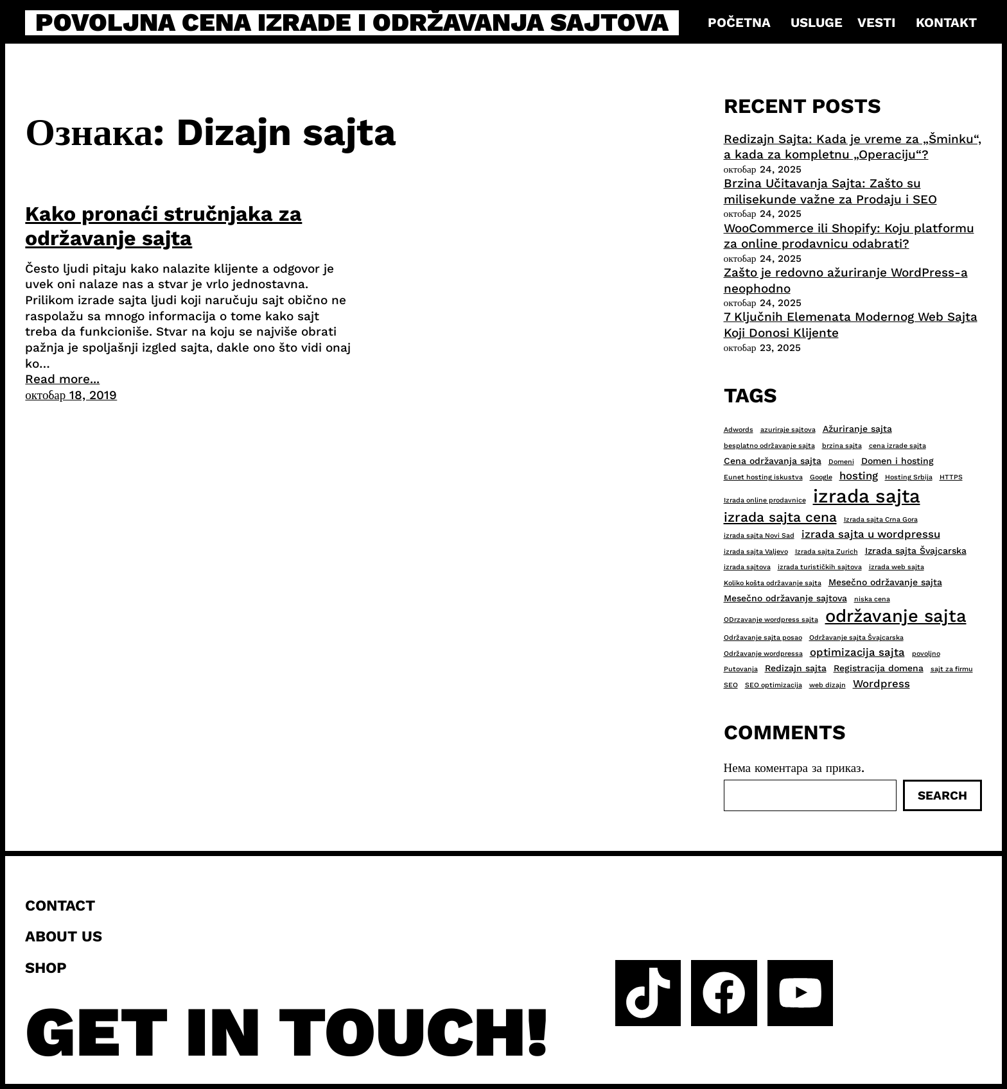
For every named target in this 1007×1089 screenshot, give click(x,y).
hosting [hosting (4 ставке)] (858, 475)
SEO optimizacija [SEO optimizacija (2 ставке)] (773, 685)
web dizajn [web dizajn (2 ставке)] (827, 685)
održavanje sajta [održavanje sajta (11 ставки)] (896, 616)
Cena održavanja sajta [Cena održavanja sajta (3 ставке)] (772, 461)
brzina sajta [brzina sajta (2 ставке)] (842, 446)
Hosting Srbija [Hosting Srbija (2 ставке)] (909, 477)
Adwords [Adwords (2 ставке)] (738, 429)
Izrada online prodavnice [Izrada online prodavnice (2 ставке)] (765, 500)
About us (63, 936)
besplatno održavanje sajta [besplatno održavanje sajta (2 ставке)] (769, 446)
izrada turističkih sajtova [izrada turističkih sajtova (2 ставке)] (820, 567)
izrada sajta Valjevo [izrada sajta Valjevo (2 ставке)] (756, 551)
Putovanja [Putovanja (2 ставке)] (741, 669)
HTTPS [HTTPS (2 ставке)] (951, 477)
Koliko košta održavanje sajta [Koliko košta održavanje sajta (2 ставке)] (772, 583)
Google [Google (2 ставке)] (821, 477)
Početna (739, 22)
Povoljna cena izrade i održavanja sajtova (352, 22)
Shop (46, 968)
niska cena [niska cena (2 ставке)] (872, 599)
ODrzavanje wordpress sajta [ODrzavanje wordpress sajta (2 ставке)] (771, 619)
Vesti (876, 22)
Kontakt (946, 22)
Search (942, 795)
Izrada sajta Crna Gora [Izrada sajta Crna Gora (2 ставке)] (881, 519)
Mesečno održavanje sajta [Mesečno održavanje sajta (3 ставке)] (885, 582)
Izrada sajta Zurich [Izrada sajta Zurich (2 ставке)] (826, 551)
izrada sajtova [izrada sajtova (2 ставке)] (747, 567)
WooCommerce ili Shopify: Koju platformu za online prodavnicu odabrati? (849, 236)
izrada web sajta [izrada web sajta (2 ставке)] (896, 567)
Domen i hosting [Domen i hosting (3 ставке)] (897, 461)
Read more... (62, 379)
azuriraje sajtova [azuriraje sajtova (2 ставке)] (788, 429)
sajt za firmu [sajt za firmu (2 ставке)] (952, 669)
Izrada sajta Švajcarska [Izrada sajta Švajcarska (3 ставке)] (916, 550)
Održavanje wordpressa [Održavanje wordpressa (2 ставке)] (763, 653)
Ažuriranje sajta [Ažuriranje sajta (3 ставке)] (857, 429)
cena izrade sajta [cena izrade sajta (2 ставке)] (897, 446)
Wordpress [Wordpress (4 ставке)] (881, 683)
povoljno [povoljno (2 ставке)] (926, 653)
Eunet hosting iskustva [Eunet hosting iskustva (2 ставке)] (763, 477)
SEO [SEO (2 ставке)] (731, 685)
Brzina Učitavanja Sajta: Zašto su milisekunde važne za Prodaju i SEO (830, 191)
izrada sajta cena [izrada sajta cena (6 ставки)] (780, 517)
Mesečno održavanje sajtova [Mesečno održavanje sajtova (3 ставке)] (785, 598)
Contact (60, 905)
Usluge (817, 22)
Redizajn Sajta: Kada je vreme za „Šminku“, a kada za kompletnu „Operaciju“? (852, 147)
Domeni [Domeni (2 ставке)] (841, 462)
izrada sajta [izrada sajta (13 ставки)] (866, 496)
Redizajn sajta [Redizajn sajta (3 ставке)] (796, 668)
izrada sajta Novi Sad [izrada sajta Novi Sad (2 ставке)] (759, 535)
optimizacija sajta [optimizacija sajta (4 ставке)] (857, 652)
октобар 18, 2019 (71, 395)
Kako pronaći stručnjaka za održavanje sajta (163, 226)
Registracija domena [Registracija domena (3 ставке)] (879, 668)
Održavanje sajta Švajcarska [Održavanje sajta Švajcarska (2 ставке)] (856, 637)
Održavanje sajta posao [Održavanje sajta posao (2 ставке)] (763, 637)
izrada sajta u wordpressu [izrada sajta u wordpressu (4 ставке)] (870, 533)
